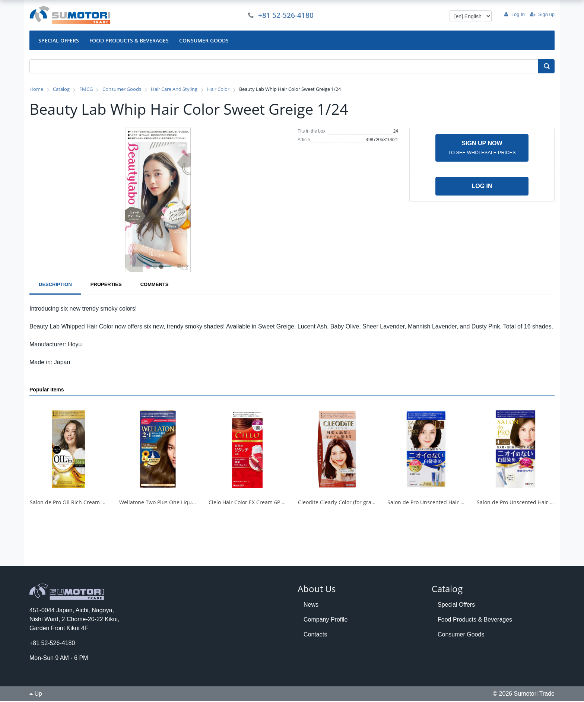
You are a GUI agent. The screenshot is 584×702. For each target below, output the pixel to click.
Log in (482, 186)
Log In (514, 14)
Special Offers (456, 605)
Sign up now (481, 148)
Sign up (542, 14)
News (311, 605)
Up (35, 694)
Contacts (315, 635)
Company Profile (325, 620)
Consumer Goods (461, 635)
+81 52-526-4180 (286, 15)
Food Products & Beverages (475, 620)
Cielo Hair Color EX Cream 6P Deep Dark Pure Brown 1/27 (279, 502)
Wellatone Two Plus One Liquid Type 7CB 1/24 (176, 502)
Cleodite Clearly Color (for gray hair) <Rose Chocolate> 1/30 (371, 502)
